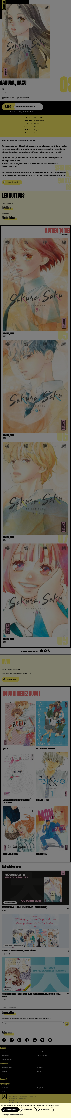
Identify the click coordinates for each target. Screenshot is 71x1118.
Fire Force (5, 1055)
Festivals (5, 1075)
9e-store (5, 1088)
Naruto (4, 1052)
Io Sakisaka (5, 93)
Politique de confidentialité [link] (13, 1114)
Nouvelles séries (7, 1067)
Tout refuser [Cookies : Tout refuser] (28, 1109)
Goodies (4, 1071)
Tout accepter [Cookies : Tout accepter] (11, 1109)
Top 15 (39, 1071)
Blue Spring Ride (42, 1055)
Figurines (40, 1067)
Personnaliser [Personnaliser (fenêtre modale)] (45, 1109)
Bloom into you (7, 1059)
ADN (3, 1091)
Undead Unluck (41, 1052)
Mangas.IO (40, 1088)
